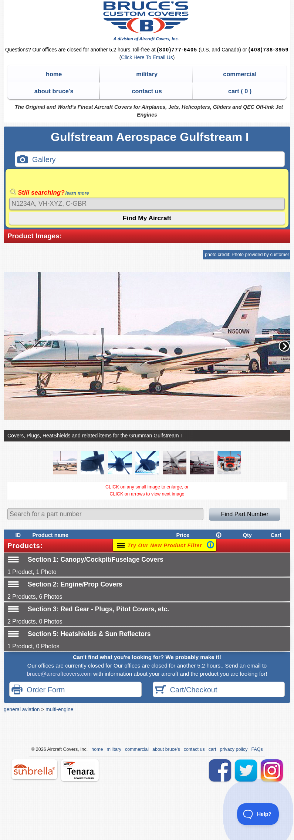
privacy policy (234, 749)
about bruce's (54, 91)
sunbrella (34, 769)
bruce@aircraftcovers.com (59, 674)
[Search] (147, 204)
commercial (239, 74)
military (147, 74)
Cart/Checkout (186, 690)
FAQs (257, 749)
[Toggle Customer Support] (258, 814)
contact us (147, 91)
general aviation (22, 709)
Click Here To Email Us (147, 57)
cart (212, 749)
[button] (284, 346)
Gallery (36, 160)
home (54, 74)
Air (50, 749)
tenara (80, 770)
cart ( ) (239, 91)
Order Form (38, 690)
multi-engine (59, 709)
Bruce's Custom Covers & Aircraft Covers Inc (147, 21)
